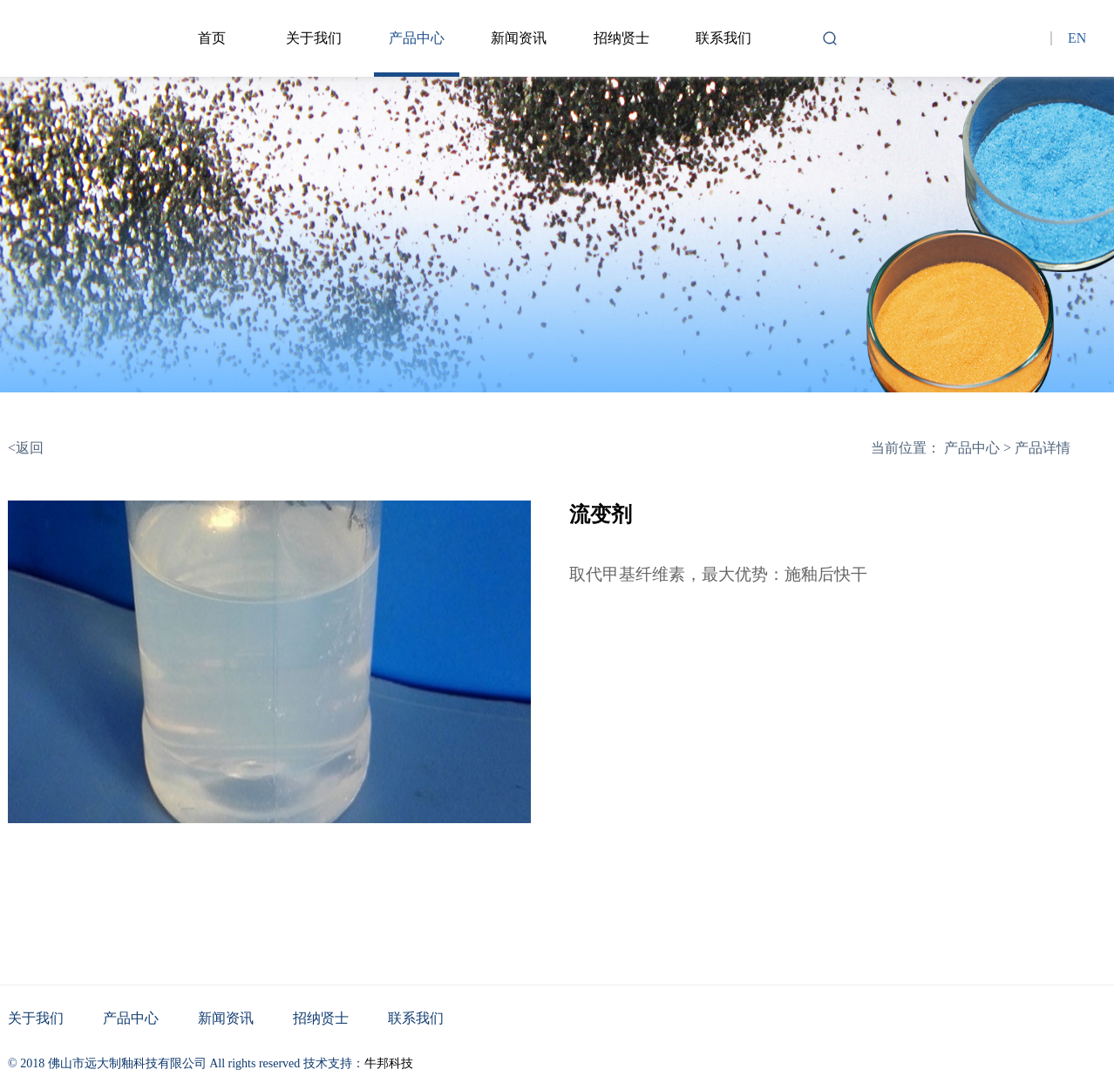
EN (1077, 38)
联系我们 (723, 38)
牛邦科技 (388, 1063)
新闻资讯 (519, 38)
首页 (212, 38)
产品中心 (417, 38)
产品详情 (1042, 447)
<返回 (26, 447)
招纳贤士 (621, 38)
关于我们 (314, 38)
